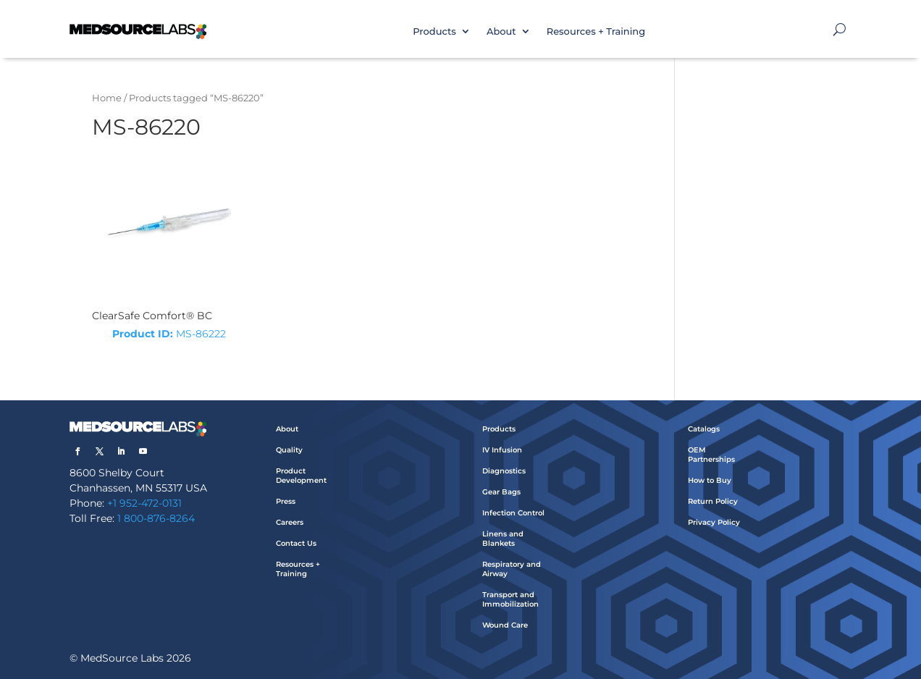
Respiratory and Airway (511, 569)
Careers (289, 522)
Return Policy (713, 501)
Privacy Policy (714, 522)
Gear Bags (501, 492)
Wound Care (505, 625)
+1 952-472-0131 (144, 503)
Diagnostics (504, 471)
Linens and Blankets (502, 538)
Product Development (301, 475)
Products (434, 31)
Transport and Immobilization (510, 599)
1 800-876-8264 (156, 518)
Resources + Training (596, 31)
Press (285, 501)
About (501, 31)
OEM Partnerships (711, 454)
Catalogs (704, 429)
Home (107, 98)
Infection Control (513, 513)
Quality (289, 450)
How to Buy (709, 480)
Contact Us (296, 543)
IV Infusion (502, 450)
